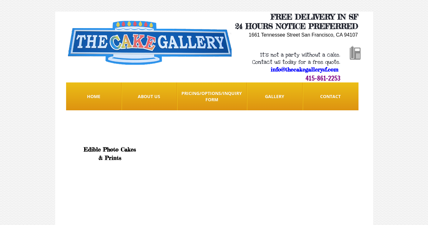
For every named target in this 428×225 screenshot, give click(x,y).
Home (93, 96)
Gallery (274, 96)
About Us (149, 96)
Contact (330, 96)
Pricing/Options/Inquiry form (211, 96)
